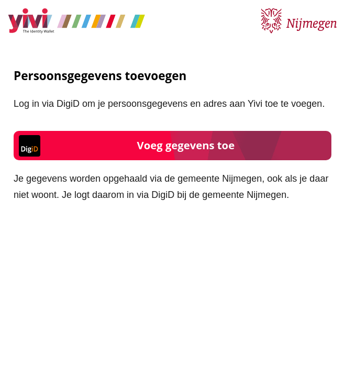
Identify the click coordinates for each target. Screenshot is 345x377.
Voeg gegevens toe (186, 145)
